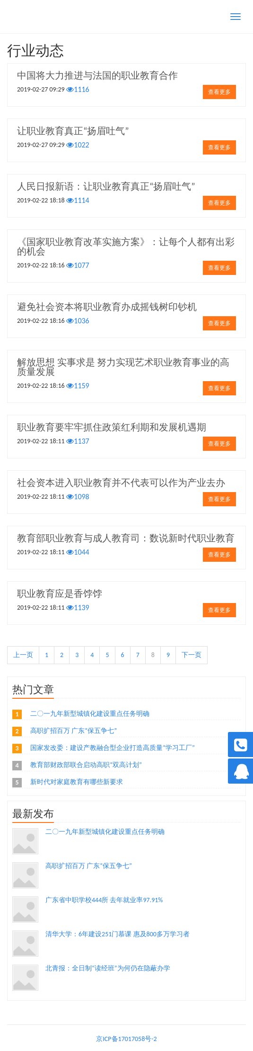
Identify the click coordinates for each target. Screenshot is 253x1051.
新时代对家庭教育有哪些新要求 (76, 782)
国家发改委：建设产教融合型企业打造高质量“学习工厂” (112, 748)
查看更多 (219, 92)
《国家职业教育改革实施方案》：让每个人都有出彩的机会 (126, 246)
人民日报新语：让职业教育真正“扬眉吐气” (106, 186)
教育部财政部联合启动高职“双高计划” (86, 765)
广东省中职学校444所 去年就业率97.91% (104, 900)
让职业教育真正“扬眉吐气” (73, 131)
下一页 (191, 655)
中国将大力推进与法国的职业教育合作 (97, 75)
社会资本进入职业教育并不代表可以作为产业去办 (121, 482)
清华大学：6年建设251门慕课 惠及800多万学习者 (117, 934)
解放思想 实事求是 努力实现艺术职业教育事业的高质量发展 (123, 366)
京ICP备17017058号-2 (126, 1039)
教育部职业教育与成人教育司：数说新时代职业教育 (126, 538)
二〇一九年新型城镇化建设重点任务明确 (89, 714)
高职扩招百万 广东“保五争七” (73, 731)
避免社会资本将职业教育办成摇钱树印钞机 (107, 306)
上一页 (23, 655)
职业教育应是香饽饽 (59, 593)
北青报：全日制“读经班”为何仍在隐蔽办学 (107, 968)
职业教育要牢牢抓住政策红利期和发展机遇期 (111, 427)
